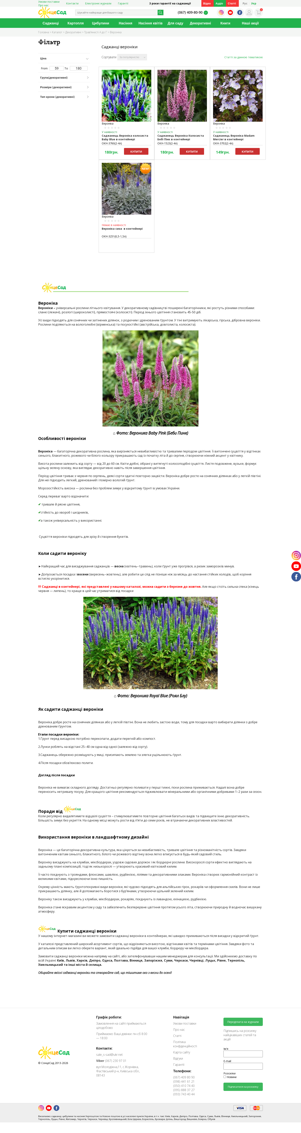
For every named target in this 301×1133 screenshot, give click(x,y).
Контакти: (104, 1048)
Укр (253, 3)
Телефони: (182, 1071)
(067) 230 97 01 (111, 1061)
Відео (207, 3)
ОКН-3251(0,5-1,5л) (114, 236)
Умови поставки (184, 1023)
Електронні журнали (98, 3)
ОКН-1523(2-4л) (167, 143)
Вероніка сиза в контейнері (122, 228)
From (52, 68)
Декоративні (200, 23)
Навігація (181, 1017)
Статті (232, 3)
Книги (225, 23)
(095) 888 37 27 (184, 1090)
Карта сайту (181, 1052)
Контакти (72, 3)
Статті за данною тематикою (243, 57)
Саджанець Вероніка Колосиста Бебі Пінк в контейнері (180, 137)
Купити (136, 151)
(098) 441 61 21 (184, 1081)
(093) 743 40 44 (184, 1094)
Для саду (175, 23)
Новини (230, 1077)
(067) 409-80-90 (190, 12)
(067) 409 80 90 (184, 1077)
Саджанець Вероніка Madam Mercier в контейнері (234, 137)
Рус (245, 3)
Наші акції (250, 23)
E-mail (227, 1061)
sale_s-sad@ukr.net (109, 1054)
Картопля (76, 23)
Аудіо (219, 3)
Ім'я (225, 1049)
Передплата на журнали (243, 1022)
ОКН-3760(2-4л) (112, 143)
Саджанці (51, 23)
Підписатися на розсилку (243, 1086)
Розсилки (229, 1073)
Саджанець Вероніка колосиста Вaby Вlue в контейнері (125, 137)
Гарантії (123, 3)
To (76, 68)
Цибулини (100, 23)
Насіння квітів (150, 23)
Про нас (43, 5)
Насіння (125, 23)
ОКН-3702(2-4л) (223, 143)
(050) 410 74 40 (184, 1086)
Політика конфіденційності (185, 1044)
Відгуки (178, 1058)
